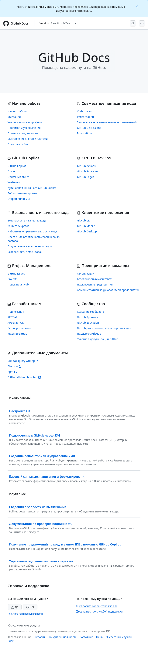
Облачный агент (18, 177)
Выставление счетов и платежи (28, 138)
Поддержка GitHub (89, 333)
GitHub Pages (85, 177)
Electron (15, 366)
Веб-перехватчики (19, 328)
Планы (12, 171)
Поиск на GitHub (18, 284)
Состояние (86, 637)
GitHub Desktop (87, 231)
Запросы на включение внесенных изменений (107, 122)
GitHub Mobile (86, 226)
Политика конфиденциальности (25, 613)
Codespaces (84, 111)
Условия (40, 637)
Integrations (84, 133)
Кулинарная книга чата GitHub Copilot (32, 188)
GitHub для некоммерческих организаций (104, 328)
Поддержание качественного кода (30, 246)
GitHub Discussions (89, 128)
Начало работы (17, 111)
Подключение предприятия (95, 284)
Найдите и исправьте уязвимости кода (32, 231)
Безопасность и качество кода (27, 220)
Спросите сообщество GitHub (96, 606)
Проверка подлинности (23, 133)
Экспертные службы (119, 637)
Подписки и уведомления (24, 128)
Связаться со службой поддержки (99, 611)
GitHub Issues (16, 273)
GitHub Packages (87, 171)
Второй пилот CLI (19, 199)
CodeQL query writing (23, 361)
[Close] (137, 6)
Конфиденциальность (63, 637)
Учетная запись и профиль (25, 122)
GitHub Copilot (17, 166)
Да (14, 607)
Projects (12, 279)
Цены (99, 637)
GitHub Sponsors (87, 317)
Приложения (16, 311)
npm (12, 371)
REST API (13, 317)
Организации (85, 273)
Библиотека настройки (22, 193)
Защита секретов (18, 226)
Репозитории (85, 117)
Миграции (14, 117)
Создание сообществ (90, 311)
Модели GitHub (17, 333)
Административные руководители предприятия (108, 290)
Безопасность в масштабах (25, 252)
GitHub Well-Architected (24, 377)
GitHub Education (88, 322)
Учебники (14, 182)
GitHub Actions (86, 166)
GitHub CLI (84, 220)
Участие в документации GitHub (97, 339)
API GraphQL (16, 322)
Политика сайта (18, 144)
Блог (10, 641)
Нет (30, 607)
